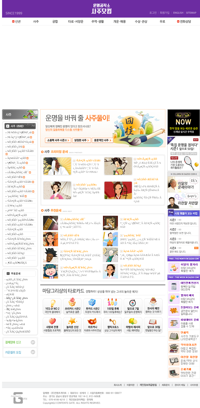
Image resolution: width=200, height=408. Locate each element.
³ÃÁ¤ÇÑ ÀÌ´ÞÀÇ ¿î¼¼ (75, 251)
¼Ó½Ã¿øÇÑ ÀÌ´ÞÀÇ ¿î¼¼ (77, 267)
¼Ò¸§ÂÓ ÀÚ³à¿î (132, 265)
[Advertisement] (38, 68)
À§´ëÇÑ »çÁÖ (130, 219)
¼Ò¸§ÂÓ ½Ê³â (71, 235)
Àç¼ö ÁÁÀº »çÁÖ (133, 251)
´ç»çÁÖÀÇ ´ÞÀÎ (132, 235)
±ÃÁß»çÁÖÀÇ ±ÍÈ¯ (74, 219)
